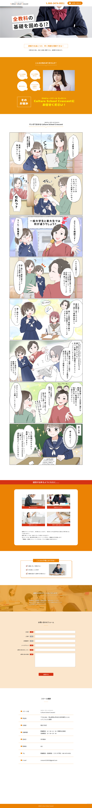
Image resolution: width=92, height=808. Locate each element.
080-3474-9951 (56, 3)
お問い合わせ (76, 3)
